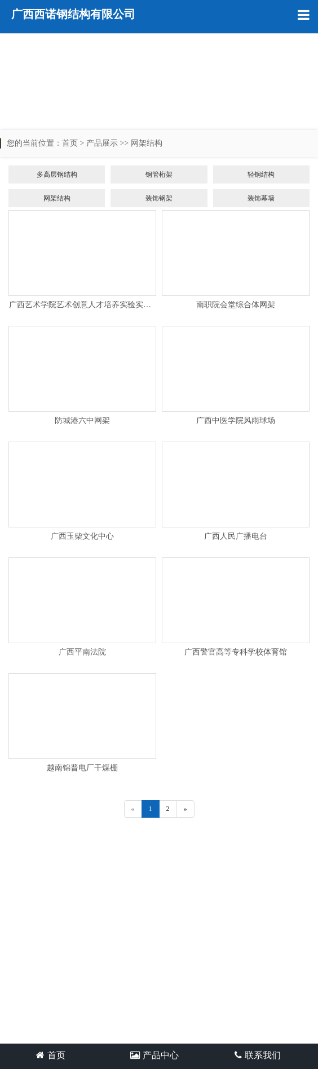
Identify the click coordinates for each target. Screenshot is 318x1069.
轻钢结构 (261, 174)
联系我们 (258, 1055)
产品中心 (154, 1055)
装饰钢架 (159, 198)
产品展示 (102, 143)
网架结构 (146, 143)
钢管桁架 (159, 174)
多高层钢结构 (57, 174)
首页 (70, 143)
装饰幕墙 (261, 198)
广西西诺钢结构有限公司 (73, 14)
